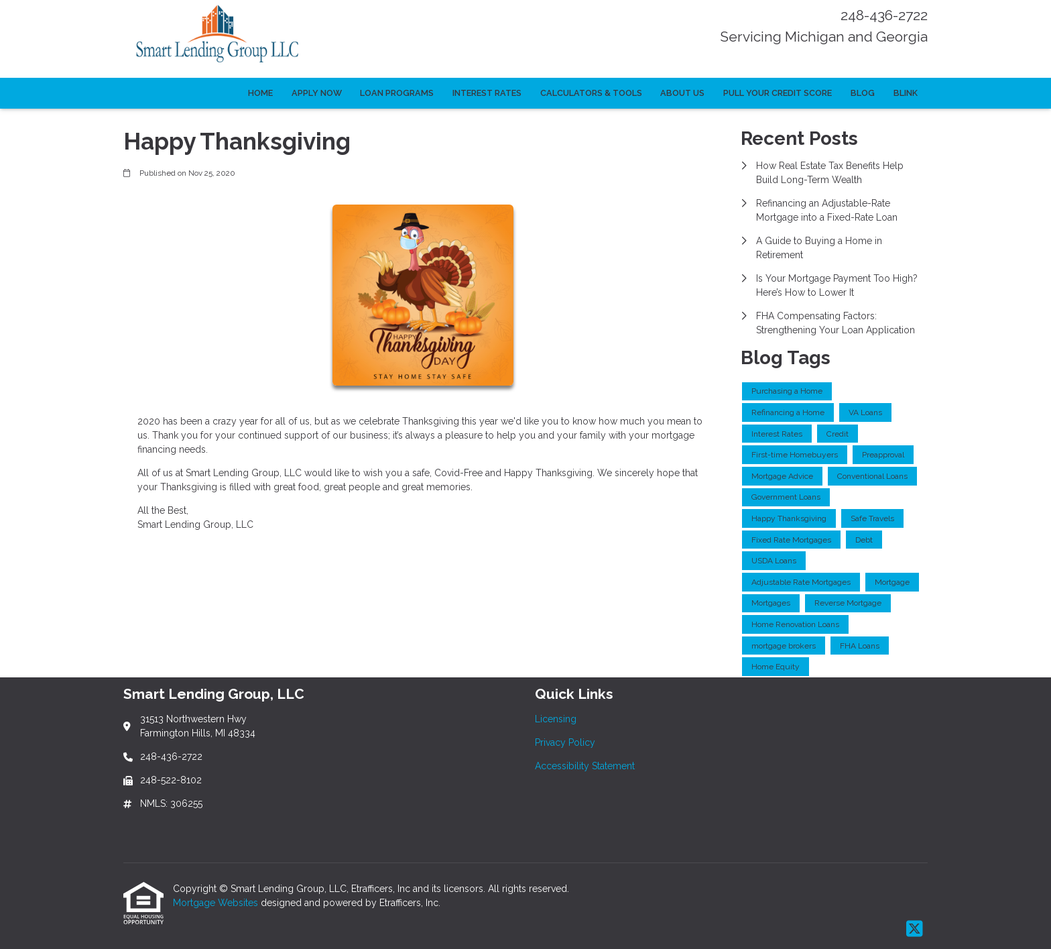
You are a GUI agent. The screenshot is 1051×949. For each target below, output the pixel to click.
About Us (682, 93)
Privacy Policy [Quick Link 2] (565, 742)
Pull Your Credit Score (777, 93)
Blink (905, 93)
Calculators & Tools (591, 93)
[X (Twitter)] (914, 929)
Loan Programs (397, 93)
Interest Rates (486, 93)
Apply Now (317, 93)
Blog (863, 93)
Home (260, 93)
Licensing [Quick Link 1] (555, 719)
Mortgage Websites (217, 902)
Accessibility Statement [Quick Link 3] (585, 766)
